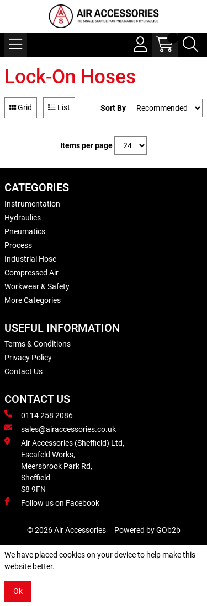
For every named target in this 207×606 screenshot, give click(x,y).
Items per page (86, 145)
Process (18, 245)
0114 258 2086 (38, 415)
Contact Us (23, 371)
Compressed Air (31, 272)
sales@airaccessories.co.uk (60, 429)
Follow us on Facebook (51, 502)
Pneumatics (24, 231)
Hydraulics (22, 217)
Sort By (113, 108)
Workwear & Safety (37, 286)
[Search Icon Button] (190, 45)
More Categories (32, 300)
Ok (18, 591)
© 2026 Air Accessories (66, 530)
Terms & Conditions (37, 343)
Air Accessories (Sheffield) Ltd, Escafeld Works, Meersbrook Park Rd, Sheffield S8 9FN (64, 465)
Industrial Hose (30, 259)
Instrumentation (32, 203)
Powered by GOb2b (147, 530)
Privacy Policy (28, 357)
